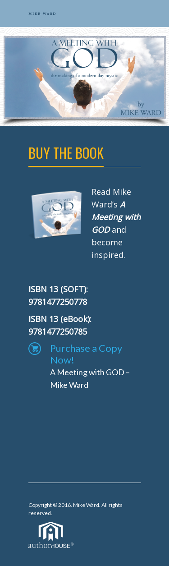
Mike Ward (86, 505)
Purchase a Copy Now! (86, 354)
